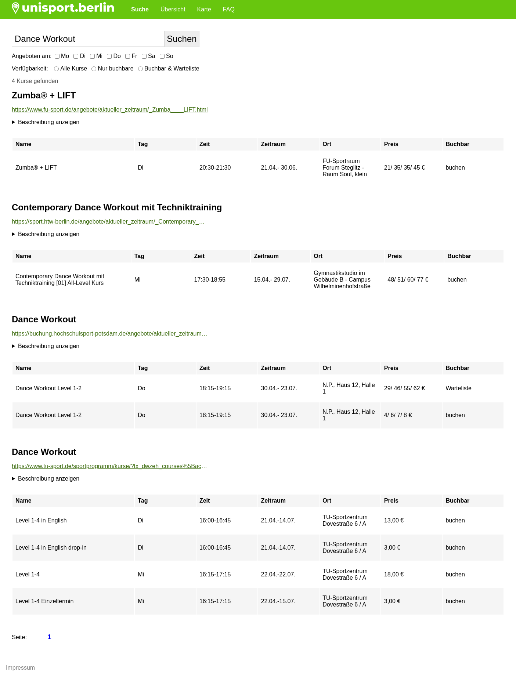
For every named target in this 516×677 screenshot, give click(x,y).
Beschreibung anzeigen (48, 122)
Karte (204, 9)
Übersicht (172, 9)
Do (114, 56)
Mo (62, 56)
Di (79, 56)
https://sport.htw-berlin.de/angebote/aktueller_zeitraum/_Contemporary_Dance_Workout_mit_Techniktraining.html (110, 221)
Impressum (20, 668)
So (166, 56)
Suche (140, 9)
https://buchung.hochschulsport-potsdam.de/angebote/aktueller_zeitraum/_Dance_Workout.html (110, 333)
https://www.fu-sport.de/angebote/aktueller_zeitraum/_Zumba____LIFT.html (110, 109)
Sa (148, 56)
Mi (96, 56)
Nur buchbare (112, 68)
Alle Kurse (70, 68)
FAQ (229, 9)
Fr (131, 56)
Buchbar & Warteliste (168, 68)
